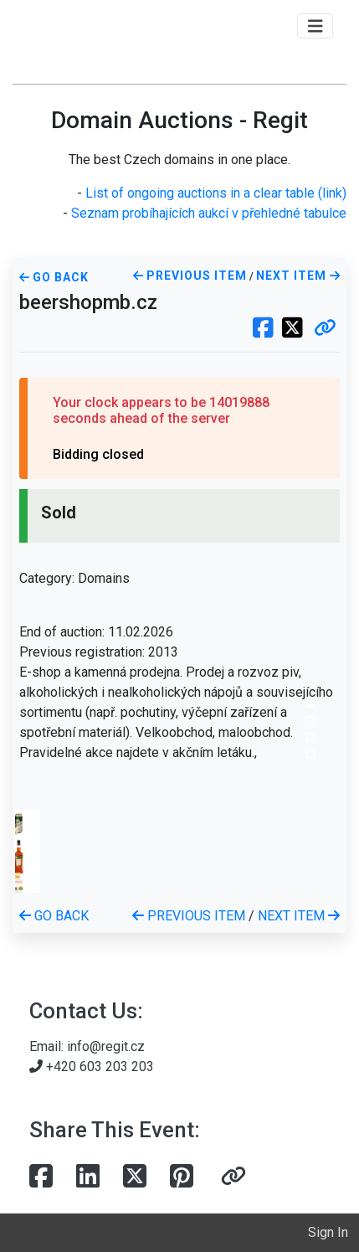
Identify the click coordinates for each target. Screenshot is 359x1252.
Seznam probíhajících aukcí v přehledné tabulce (208, 213)
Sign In (328, 1232)
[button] (325, 329)
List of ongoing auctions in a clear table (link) (215, 193)
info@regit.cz (106, 1046)
